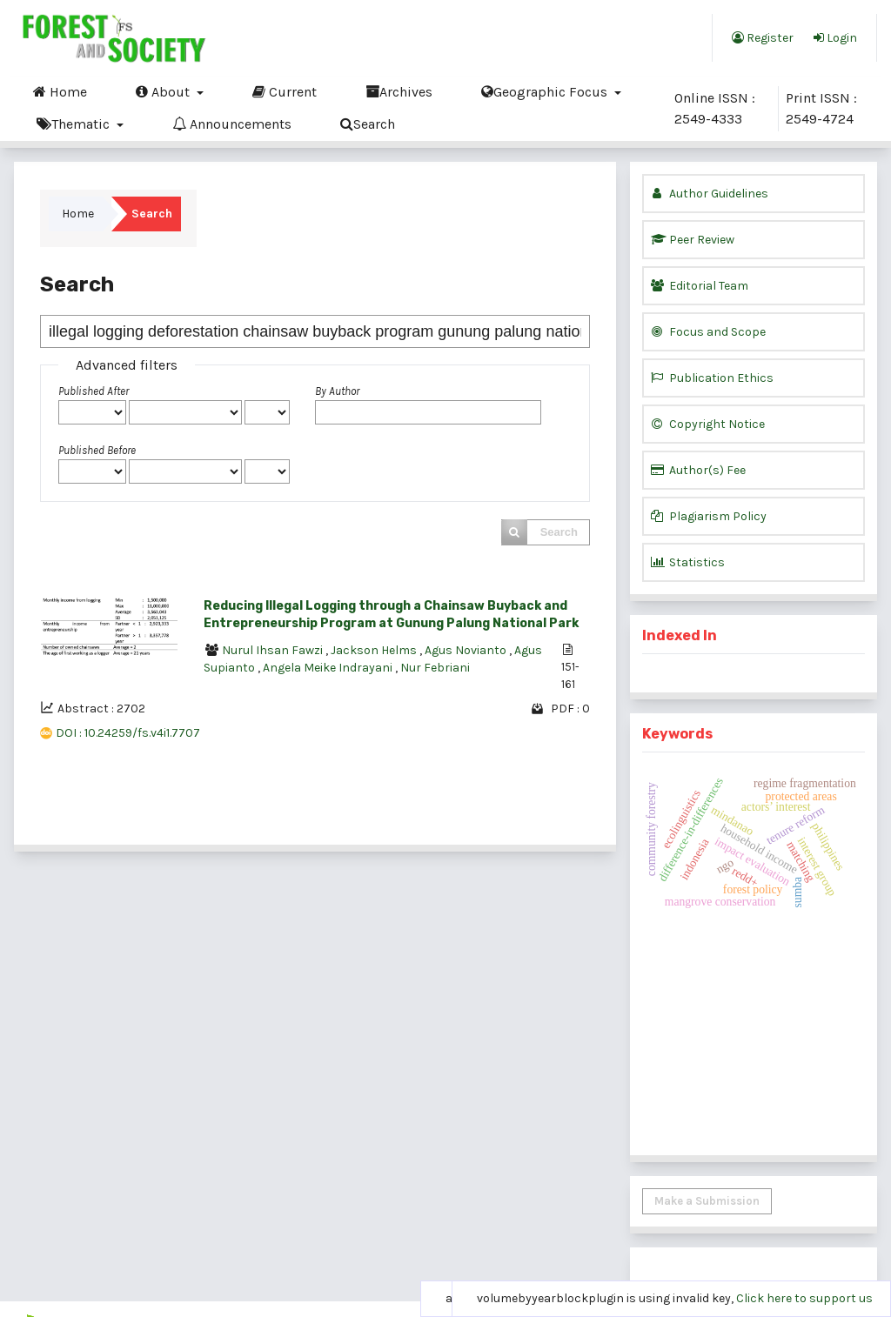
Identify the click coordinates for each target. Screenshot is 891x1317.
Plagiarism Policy (709, 516)
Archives (398, 91)
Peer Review (692, 240)
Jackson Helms (375, 650)
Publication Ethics (712, 378)
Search (367, 123)
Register (763, 37)
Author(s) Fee (698, 470)
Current (284, 91)
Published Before (97, 450)
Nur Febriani (435, 667)
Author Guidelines (709, 193)
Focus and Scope (708, 332)
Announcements (231, 123)
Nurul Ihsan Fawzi (273, 650)
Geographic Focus (546, 91)
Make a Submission (707, 1200)
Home (60, 91)
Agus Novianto (467, 650)
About (164, 91)
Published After (93, 391)
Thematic (75, 123)
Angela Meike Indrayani (329, 667)
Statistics (688, 562)
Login (835, 37)
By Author (337, 391)
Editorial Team (699, 286)
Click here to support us (804, 1298)
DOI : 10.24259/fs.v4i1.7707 (128, 732)
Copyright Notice (708, 424)
